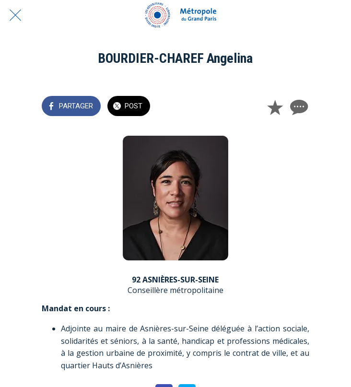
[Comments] (297, 106)
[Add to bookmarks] (274, 106)
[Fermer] (15, 15)
